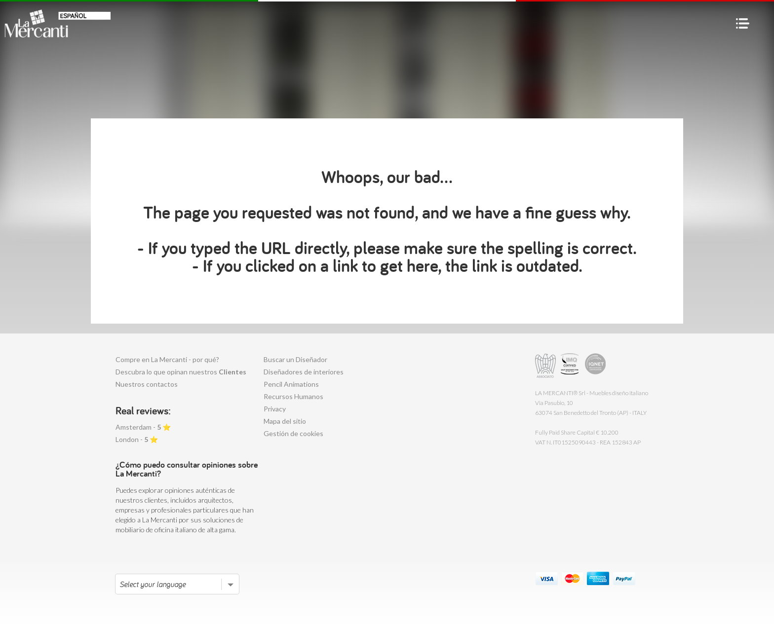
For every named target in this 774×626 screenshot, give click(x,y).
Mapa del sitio (285, 421)
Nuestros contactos (147, 384)
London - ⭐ (137, 439)
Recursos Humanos (293, 396)
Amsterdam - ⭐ (143, 427)
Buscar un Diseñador (295, 359)
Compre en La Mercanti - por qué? (167, 359)
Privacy (275, 409)
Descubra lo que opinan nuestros (181, 372)
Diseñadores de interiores (304, 372)
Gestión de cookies (293, 433)
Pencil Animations (291, 384)
